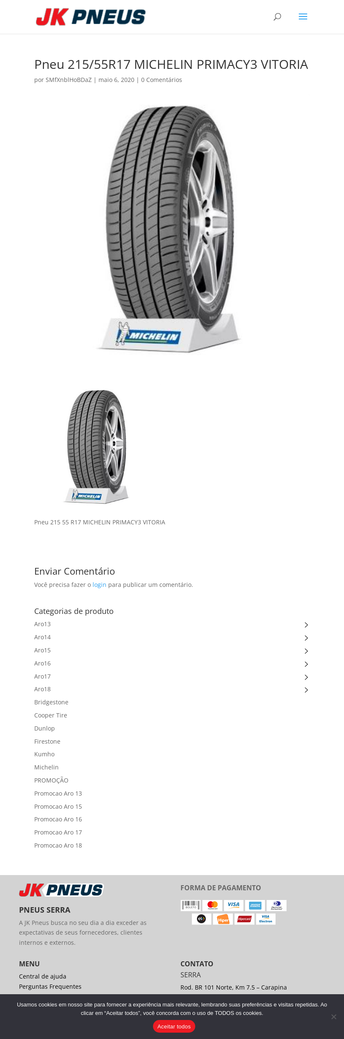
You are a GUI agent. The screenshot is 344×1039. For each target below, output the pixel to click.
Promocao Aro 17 (58, 832)
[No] (333, 1016)
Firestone (47, 741)
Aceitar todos (174, 1026)
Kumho (44, 754)
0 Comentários (161, 80)
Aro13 (42, 624)
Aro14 (42, 637)
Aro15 (42, 650)
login (99, 585)
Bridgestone (51, 702)
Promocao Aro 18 (58, 845)
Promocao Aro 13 (58, 793)
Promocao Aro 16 (58, 819)
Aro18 (42, 689)
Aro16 (42, 663)
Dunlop (44, 728)
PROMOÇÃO (51, 780)
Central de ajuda (42, 976)
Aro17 (42, 676)
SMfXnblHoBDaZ (69, 80)
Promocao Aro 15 (58, 806)
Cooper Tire (50, 715)
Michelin (46, 767)
